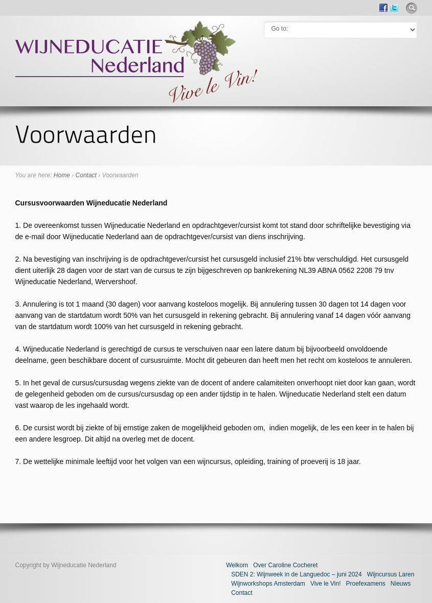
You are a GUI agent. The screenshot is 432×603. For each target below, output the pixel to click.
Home (62, 175)
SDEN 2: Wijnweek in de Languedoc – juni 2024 (296, 574)
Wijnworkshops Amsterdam (268, 583)
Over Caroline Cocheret (285, 565)
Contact (86, 175)
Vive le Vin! (325, 583)
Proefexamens (365, 583)
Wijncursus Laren (391, 574)
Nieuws (401, 583)
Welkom (237, 565)
